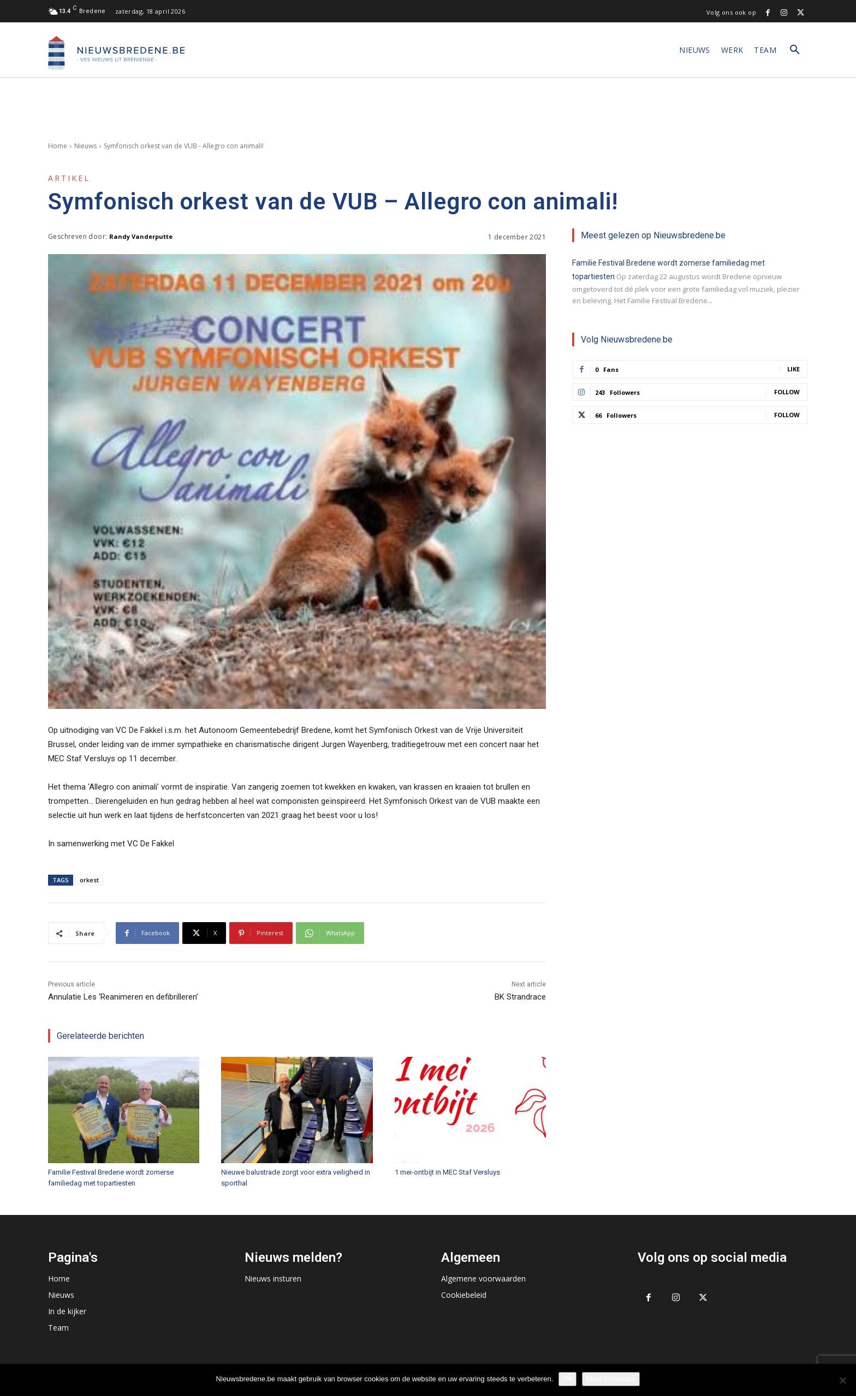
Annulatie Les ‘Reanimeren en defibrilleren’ (123, 997)
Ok (567, 1379)
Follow (787, 392)
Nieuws (85, 146)
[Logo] (116, 53)
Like (793, 369)
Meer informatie (610, 1379)
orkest (89, 880)
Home (57, 146)
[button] (795, 50)
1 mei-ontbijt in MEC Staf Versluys (447, 1172)
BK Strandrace (520, 997)
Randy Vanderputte (141, 236)
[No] (842, 1380)
